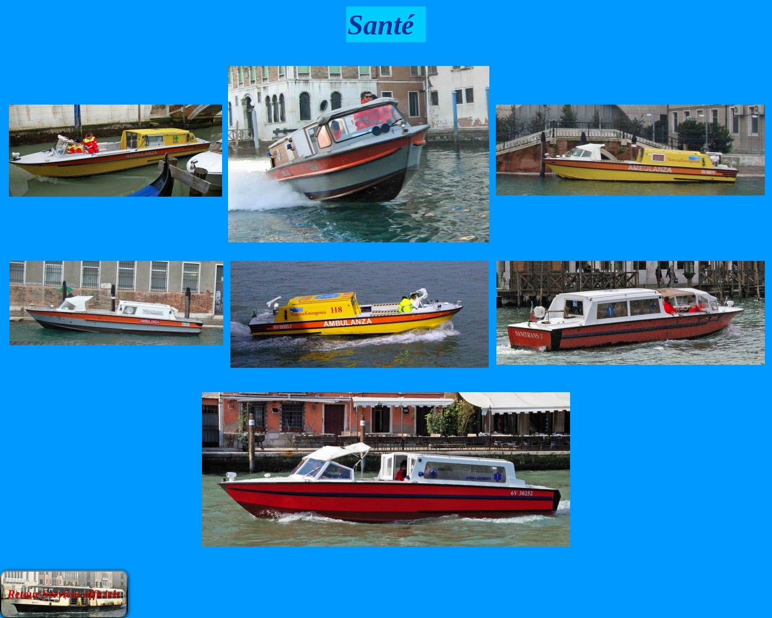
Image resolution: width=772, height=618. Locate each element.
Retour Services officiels (64, 594)
